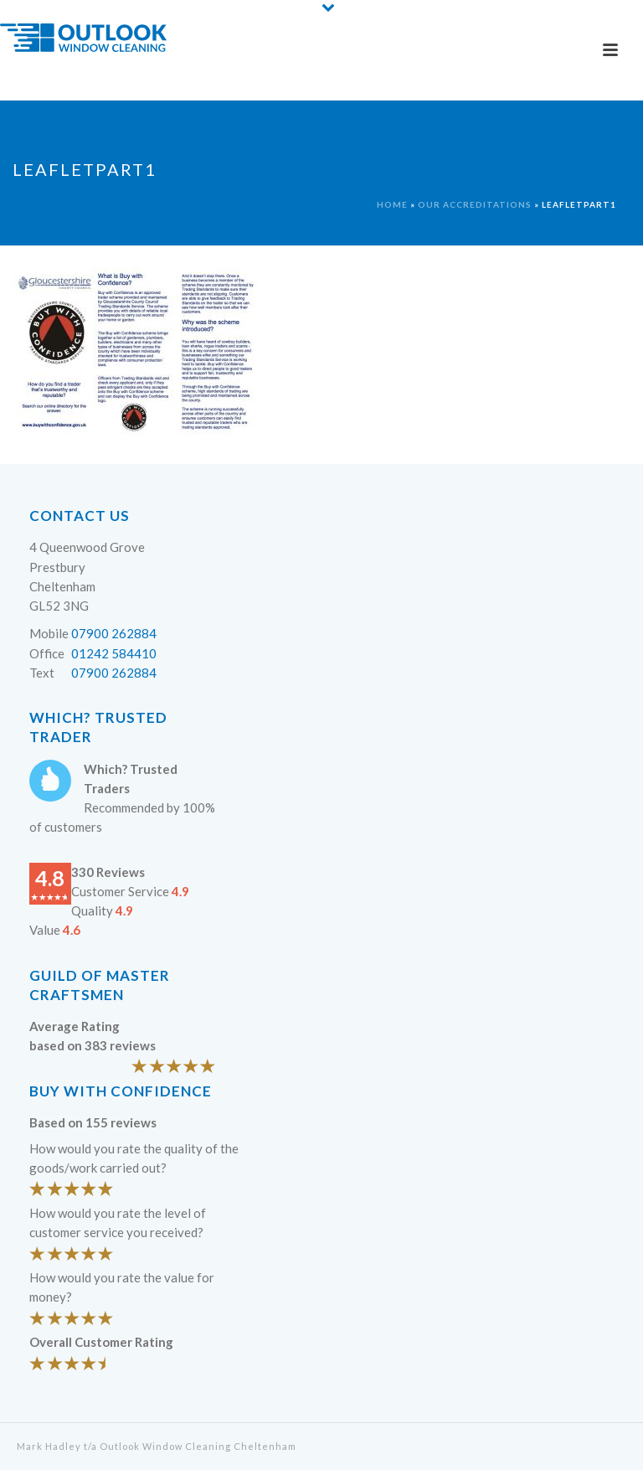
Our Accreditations (475, 204)
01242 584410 (114, 653)
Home (392, 204)
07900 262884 (114, 633)
